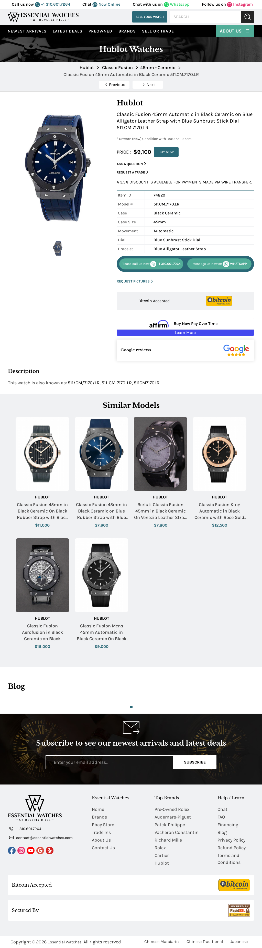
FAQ (221, 817)
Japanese (239, 941)
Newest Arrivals (27, 31)
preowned (100, 31)
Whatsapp (177, 4)
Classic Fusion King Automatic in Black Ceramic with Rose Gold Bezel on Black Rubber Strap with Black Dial (219, 511)
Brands (127, 31)
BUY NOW (166, 152)
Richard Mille (168, 840)
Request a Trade (132, 172)
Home (98, 809)
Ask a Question (131, 164)
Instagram (240, 4)
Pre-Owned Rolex (172, 809)
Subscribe (195, 762)
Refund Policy (231, 848)
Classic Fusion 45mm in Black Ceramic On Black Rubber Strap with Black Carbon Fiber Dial (42, 511)
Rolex (160, 848)
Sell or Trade (158, 31)
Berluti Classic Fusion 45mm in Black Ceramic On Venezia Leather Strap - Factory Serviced (160, 511)
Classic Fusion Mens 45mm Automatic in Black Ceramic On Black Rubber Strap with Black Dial (101, 632)
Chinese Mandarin (161, 941)
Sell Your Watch (150, 17)
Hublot (42, 497)
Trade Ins (101, 832)
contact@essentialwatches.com (41, 837)
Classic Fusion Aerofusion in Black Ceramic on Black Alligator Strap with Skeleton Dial (42, 632)
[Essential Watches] (43, 17)
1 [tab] (131, 707)
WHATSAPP (219, 264)
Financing (227, 824)
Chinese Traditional (205, 941)
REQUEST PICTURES (135, 281)
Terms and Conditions (229, 859)
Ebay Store (103, 824)
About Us (235, 31)
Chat (222, 809)
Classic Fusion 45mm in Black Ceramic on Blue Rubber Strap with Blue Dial (101, 511)
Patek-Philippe (170, 824)
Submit (247, 17)
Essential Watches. (65, 942)
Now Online (106, 4)
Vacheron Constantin (177, 832)
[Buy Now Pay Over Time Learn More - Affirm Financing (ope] (185, 327)
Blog (222, 832)
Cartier (162, 855)
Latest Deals (67, 31)
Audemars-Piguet (173, 817)
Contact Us (103, 848)
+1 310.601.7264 (52, 4)
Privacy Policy (231, 840)
